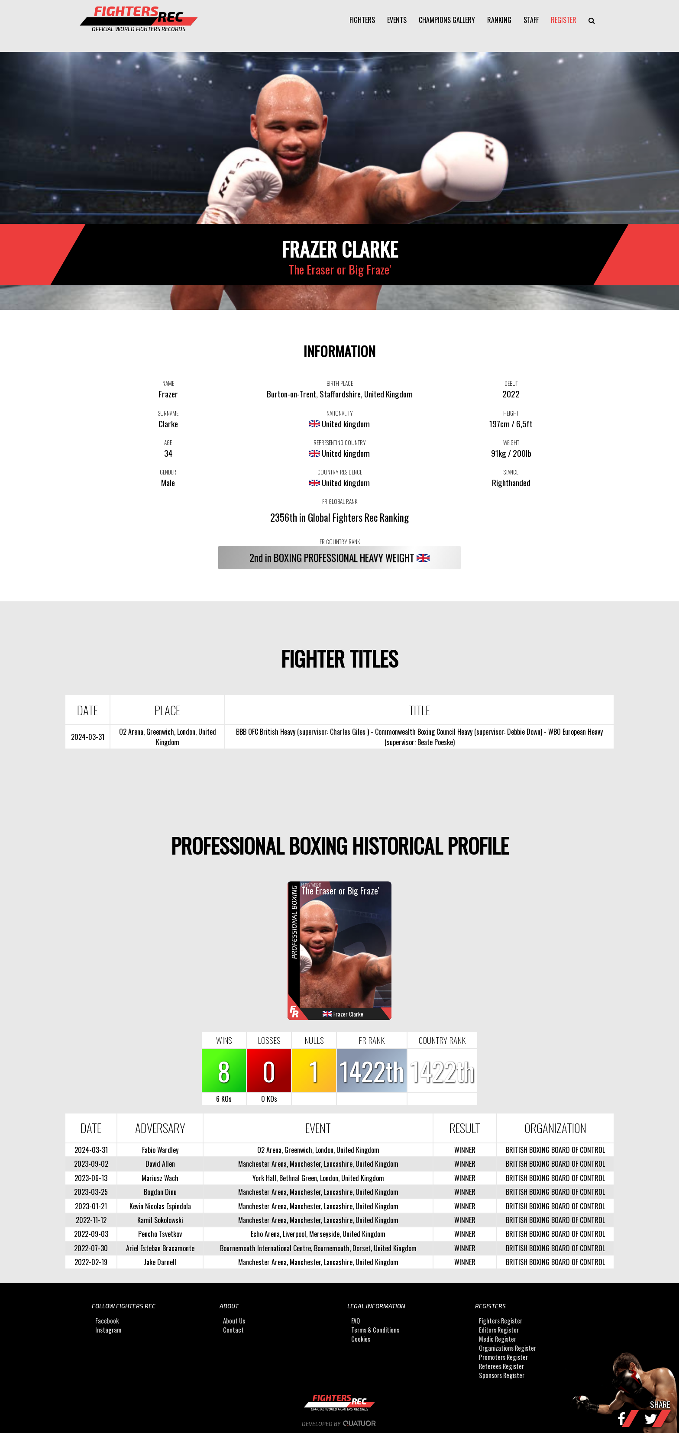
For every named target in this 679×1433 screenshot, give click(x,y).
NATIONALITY (340, 413)
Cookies (360, 1339)
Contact (233, 1330)
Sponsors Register (501, 1375)
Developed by (340, 1423)
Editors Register (499, 1330)
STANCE (511, 472)
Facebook (107, 1321)
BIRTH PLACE (340, 383)
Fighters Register (500, 1321)
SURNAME (168, 413)
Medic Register (497, 1339)
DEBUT (511, 383)
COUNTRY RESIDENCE (339, 472)
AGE (168, 442)
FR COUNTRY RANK (340, 541)
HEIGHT (511, 413)
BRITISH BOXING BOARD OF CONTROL (555, 1150)
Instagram (108, 1330)
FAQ (355, 1321)
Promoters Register (503, 1357)
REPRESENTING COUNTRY (340, 442)
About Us (234, 1321)
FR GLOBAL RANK (339, 501)
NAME (168, 383)
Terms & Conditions (375, 1330)
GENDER (168, 472)
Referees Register (501, 1366)
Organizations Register (507, 1348)
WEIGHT (511, 442)
